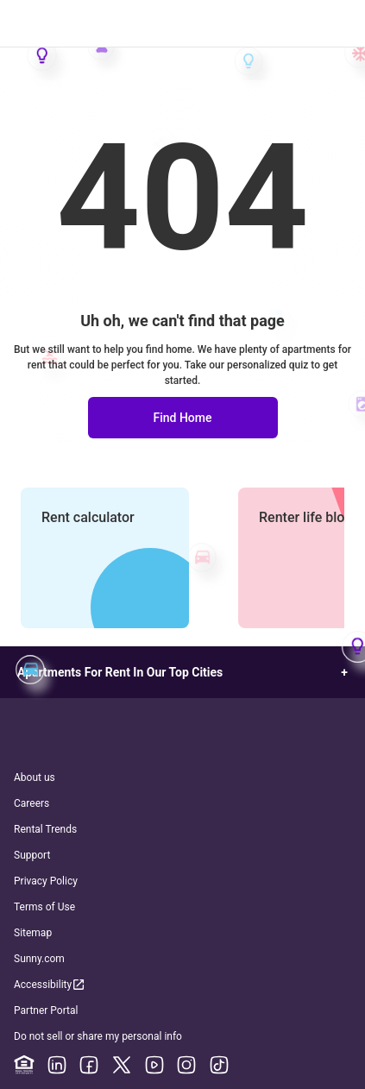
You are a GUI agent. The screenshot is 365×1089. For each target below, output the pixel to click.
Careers (31, 803)
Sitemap (33, 933)
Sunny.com (39, 959)
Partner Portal (46, 1010)
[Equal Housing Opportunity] (24, 1064)
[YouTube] (154, 1064)
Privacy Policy (46, 881)
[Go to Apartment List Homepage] (182, 23)
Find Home (182, 418)
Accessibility (50, 984)
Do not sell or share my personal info (98, 1036)
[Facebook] (89, 1064)
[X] (121, 1064)
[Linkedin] (57, 1064)
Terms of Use (44, 907)
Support (32, 855)
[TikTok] (219, 1064)
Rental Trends (45, 829)
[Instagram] (186, 1064)
